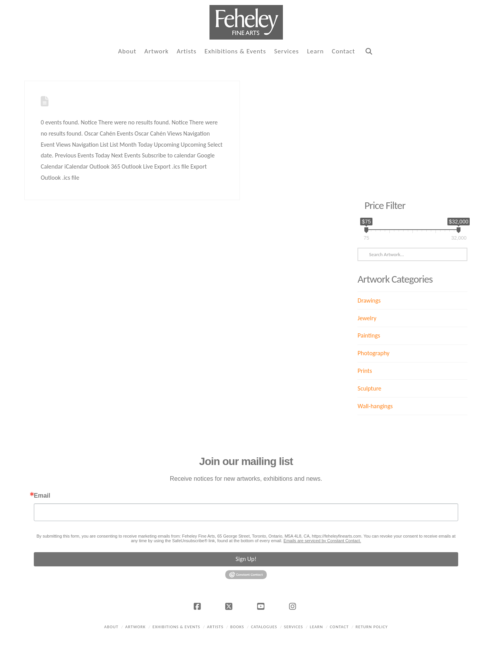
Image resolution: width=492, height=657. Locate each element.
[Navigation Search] (368, 52)
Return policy (372, 626)
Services (293, 626)
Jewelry (366, 318)
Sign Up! (246, 559)
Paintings (368, 335)
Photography (373, 353)
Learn (316, 626)
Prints (364, 370)
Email (42, 496)
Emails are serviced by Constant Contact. (322, 540)
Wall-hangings (374, 406)
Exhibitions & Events (176, 626)
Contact (339, 626)
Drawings (369, 300)
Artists (215, 626)
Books (237, 626)
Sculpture (369, 388)
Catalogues (264, 626)
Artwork (135, 626)
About (111, 626)
